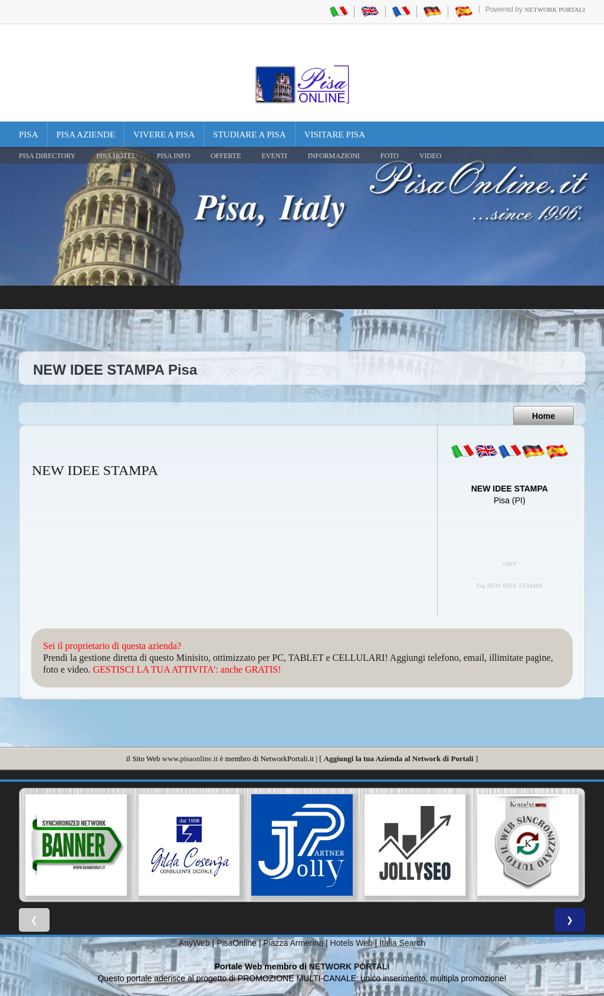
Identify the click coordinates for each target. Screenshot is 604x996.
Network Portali (554, 9)
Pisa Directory (47, 156)
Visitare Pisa (334, 134)
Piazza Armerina (293, 943)
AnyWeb (194, 943)
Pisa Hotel (116, 156)
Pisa (28, 134)
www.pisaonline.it (190, 758)
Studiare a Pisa (249, 134)
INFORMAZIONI (334, 156)
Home (543, 416)
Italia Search (402, 943)
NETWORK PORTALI (349, 966)
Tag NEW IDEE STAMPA (509, 585)
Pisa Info (173, 156)
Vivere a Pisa (164, 134)
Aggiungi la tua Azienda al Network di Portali (399, 758)
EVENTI (274, 156)
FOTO (389, 156)
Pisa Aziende (86, 134)
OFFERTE (226, 156)
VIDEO (430, 156)
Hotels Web (351, 943)
